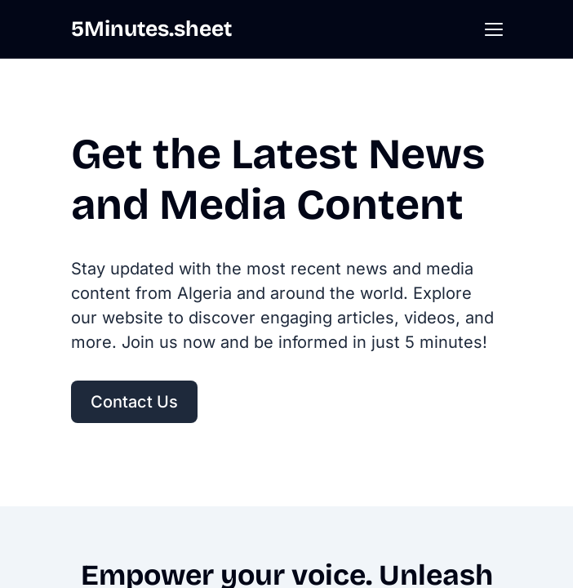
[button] (494, 29)
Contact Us (134, 402)
